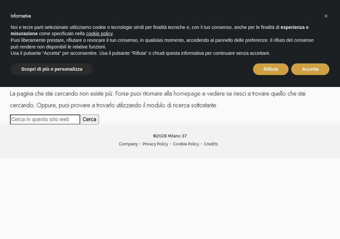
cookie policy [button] (99, 33)
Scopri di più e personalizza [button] (51, 69)
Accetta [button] (310, 69)
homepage (187, 93)
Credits (211, 143)
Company (128, 143)
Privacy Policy (155, 143)
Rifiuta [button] (271, 69)
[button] (326, 16)
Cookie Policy (186, 143)
